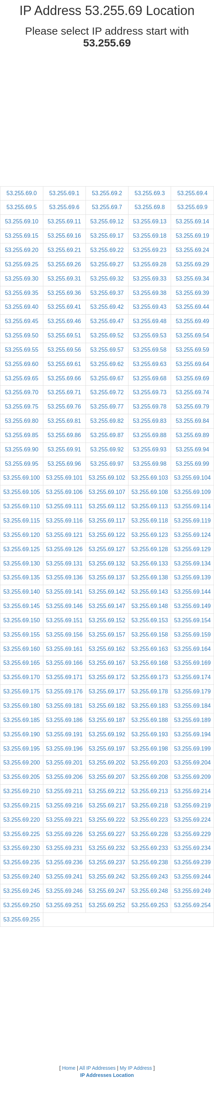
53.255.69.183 (149, 706)
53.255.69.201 (64, 763)
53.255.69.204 (192, 763)
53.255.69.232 (107, 848)
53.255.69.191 (64, 734)
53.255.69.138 (149, 577)
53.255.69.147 (107, 606)
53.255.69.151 (64, 620)
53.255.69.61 (64, 364)
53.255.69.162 (107, 649)
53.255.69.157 (107, 635)
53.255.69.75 (21, 407)
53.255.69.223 (149, 820)
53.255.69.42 (106, 307)
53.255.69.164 (192, 649)
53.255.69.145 (21, 606)
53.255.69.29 (192, 264)
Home (68, 1068)
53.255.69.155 (21, 635)
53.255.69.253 (149, 905)
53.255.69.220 (21, 820)
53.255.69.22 (106, 250)
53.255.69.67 (106, 378)
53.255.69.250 (21, 905)
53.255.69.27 (106, 264)
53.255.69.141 (64, 592)
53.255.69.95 (21, 464)
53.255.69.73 (149, 392)
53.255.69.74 (192, 392)
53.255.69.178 (149, 691)
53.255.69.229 (192, 834)
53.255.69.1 (64, 193)
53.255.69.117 (107, 521)
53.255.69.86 (64, 435)
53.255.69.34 (192, 279)
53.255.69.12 (106, 221)
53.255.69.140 (21, 592)
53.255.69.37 (106, 293)
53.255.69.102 (107, 478)
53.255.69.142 (107, 592)
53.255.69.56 (64, 350)
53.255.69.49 (192, 321)
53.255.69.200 (21, 763)
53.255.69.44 (192, 307)
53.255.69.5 (21, 207)
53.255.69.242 (107, 877)
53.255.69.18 (149, 236)
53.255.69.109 (192, 492)
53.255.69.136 (64, 577)
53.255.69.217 (107, 805)
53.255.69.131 (64, 563)
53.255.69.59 (192, 350)
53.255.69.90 (21, 449)
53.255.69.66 (64, 378)
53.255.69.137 (107, 577)
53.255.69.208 (149, 777)
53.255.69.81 (64, 421)
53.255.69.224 (192, 820)
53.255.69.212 (107, 791)
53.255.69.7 (107, 207)
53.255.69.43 (149, 307)
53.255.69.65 (21, 378)
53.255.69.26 (64, 264)
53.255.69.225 (21, 834)
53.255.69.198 (149, 749)
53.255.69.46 (64, 321)
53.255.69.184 (192, 706)
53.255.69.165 (21, 663)
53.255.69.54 (192, 335)
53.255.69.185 (21, 720)
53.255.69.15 (21, 236)
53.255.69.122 (107, 535)
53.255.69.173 (149, 677)
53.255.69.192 (107, 734)
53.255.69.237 (107, 862)
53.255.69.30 (21, 279)
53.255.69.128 (149, 549)
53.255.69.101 (64, 478)
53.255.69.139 (192, 577)
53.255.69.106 (64, 492)
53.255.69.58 (149, 350)
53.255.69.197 (107, 749)
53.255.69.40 (21, 307)
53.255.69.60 (21, 364)
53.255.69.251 (64, 905)
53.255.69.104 (192, 478)
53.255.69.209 (192, 777)
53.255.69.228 (149, 834)
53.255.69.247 (107, 891)
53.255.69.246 (64, 891)
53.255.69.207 (107, 777)
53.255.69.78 (149, 407)
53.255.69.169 (192, 663)
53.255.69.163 (149, 649)
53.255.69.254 (192, 905)
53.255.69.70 (21, 392)
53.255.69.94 (192, 449)
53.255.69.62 (106, 364)
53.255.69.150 (21, 620)
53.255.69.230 (21, 848)
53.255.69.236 (64, 862)
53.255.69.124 (192, 535)
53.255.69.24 (192, 250)
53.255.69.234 (192, 848)
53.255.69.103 (149, 478)
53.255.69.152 (107, 620)
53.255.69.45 (21, 321)
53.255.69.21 (64, 250)
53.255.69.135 (21, 577)
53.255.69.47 (106, 321)
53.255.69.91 (64, 449)
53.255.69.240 (21, 877)
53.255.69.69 (192, 378)
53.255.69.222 (107, 820)
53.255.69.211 (64, 791)
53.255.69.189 (192, 720)
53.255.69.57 (106, 350)
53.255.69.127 (107, 549)
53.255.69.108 (149, 492)
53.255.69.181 (64, 706)
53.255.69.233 (149, 848)
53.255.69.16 (64, 236)
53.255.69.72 (106, 392)
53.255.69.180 (21, 706)
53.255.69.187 (107, 720)
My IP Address (136, 1068)
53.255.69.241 (64, 877)
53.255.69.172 (107, 677)
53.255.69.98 (149, 464)
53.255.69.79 (192, 407)
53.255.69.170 (21, 677)
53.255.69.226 (64, 834)
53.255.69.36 (64, 293)
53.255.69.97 (106, 464)
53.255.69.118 (149, 521)
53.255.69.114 (192, 506)
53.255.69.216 (64, 805)
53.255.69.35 (21, 293)
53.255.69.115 (21, 521)
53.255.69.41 (64, 307)
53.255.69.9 (192, 207)
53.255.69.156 (64, 635)
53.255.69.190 (21, 734)
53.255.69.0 (21, 193)
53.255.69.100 (21, 478)
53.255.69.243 (149, 877)
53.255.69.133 (149, 563)
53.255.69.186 (64, 720)
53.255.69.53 (149, 335)
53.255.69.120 (21, 535)
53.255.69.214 (192, 791)
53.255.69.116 (64, 521)
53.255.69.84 (192, 421)
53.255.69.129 (192, 549)
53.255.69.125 (21, 549)
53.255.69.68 (149, 378)
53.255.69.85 (21, 435)
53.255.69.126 (64, 549)
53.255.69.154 (192, 620)
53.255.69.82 (106, 421)
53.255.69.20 (21, 250)
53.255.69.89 (192, 435)
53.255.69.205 (21, 777)
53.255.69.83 (149, 421)
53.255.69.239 (192, 862)
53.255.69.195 (21, 749)
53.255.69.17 (106, 236)
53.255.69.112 (107, 506)
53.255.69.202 (107, 763)
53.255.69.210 (21, 791)
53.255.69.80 (21, 421)
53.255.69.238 (149, 862)
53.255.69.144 (192, 592)
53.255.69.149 (192, 606)
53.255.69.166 (64, 663)
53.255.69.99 (192, 464)
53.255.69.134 (192, 563)
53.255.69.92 (106, 449)
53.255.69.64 (192, 364)
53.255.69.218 (149, 805)
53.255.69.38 (149, 293)
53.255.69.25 (21, 264)
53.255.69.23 (149, 250)
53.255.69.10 (21, 221)
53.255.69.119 (192, 521)
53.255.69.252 (107, 905)
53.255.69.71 (64, 392)
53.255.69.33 (149, 279)
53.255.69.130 (21, 563)
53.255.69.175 (21, 691)
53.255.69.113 (149, 506)
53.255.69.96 (64, 464)
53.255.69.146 (64, 606)
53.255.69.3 (150, 193)
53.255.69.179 (192, 691)
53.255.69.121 (64, 535)
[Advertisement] (107, 119)
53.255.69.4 (192, 193)
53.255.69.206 (64, 777)
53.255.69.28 (149, 264)
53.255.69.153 (149, 620)
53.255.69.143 (149, 592)
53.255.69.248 (149, 891)
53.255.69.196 (64, 749)
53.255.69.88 (149, 435)
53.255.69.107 (107, 492)
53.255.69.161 (64, 649)
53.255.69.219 (192, 805)
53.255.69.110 (21, 506)
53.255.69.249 (192, 891)
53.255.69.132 (107, 563)
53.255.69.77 (106, 407)
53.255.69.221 (64, 820)
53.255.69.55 (21, 350)
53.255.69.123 (149, 535)
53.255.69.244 (192, 877)
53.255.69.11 (64, 221)
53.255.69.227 (107, 834)
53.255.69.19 (192, 236)
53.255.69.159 (192, 635)
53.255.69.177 (107, 691)
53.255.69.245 (21, 891)
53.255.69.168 (149, 663)
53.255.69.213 (149, 791)
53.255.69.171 (64, 677)
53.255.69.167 (107, 663)
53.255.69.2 (107, 193)
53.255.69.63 (149, 364)
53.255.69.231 (64, 848)
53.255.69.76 (64, 407)
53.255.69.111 (64, 506)
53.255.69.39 (192, 293)
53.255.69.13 (149, 221)
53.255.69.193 (149, 734)
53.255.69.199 (192, 749)
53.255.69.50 (21, 335)
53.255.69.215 (21, 805)
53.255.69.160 (21, 649)
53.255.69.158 (149, 635)
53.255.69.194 (192, 734)
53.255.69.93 (149, 449)
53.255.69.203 (149, 763)
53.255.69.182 (107, 706)
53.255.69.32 (106, 279)
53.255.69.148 (149, 606)
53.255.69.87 (106, 435)
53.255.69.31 (64, 279)
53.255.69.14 (192, 221)
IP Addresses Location (107, 1075)
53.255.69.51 (64, 335)
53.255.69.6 (64, 207)
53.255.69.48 (149, 321)
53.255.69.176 (64, 691)
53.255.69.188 (149, 720)
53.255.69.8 (150, 207)
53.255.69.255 (21, 919)
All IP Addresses (97, 1068)
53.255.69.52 (106, 335)
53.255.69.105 (21, 492)
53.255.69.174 (192, 677)
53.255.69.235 (21, 862)
